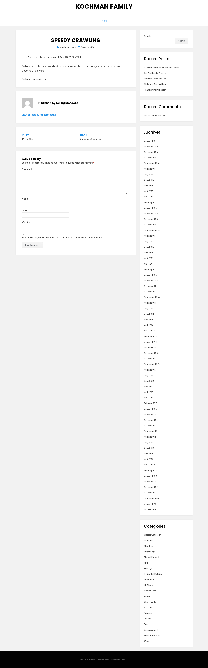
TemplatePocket (103, 660)
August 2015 (150, 236)
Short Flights (150, 602)
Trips (146, 625)
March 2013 (149, 398)
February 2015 (150, 270)
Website (26, 222)
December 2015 (151, 214)
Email (25, 211)
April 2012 (148, 460)
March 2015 (149, 264)
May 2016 (148, 186)
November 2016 (151, 152)
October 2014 (150, 292)
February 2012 (150, 471)
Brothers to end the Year (155, 79)
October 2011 (150, 493)
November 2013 (151, 353)
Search (147, 36)
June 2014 (149, 314)
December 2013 (151, 348)
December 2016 (151, 147)
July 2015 (148, 242)
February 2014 (150, 337)
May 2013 (148, 387)
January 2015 (150, 275)
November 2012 (151, 420)
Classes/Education (152, 535)
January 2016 (150, 208)
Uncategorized (151, 630)
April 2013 (148, 393)
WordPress (125, 660)
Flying (146, 563)
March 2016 (149, 197)
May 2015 (148, 253)
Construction (150, 541)
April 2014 (148, 326)
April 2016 (148, 192)
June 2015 (149, 247)
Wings (146, 641)
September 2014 (152, 298)
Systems (148, 608)
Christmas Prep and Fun (155, 85)
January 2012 (150, 476)
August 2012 (150, 437)
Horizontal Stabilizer (153, 574)
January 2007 (150, 504)
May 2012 (148, 454)
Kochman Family (104, 7)
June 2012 (149, 448)
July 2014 (148, 309)
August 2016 (150, 169)
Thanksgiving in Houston (155, 90)
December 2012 (151, 415)
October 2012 (150, 426)
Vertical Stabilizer (152, 636)
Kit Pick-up (149, 586)
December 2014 (151, 281)
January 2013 (150, 409)
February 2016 (150, 203)
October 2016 (150, 158)
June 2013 (149, 381)
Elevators (148, 546)
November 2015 (151, 220)
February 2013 (150, 404)
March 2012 (149, 465)
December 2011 (151, 482)
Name (25, 199)
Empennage (149, 552)
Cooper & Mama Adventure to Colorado (161, 68)
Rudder (147, 597)
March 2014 (149, 331)
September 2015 (152, 231)
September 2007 (152, 499)
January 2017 (150, 141)
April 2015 (148, 259)
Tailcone (148, 613)
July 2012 (148, 443)
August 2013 (150, 370)
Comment (28, 169)
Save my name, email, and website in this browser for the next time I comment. (63, 238)
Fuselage (148, 569)
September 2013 (152, 365)
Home (104, 21)
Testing (147, 619)
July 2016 (148, 175)
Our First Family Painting (155, 74)
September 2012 (152, 432)
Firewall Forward (151, 558)
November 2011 (151, 488)
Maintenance (150, 591)
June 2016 (149, 180)
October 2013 (150, 359)
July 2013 (148, 376)
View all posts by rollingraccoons (39, 115)
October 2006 (150, 510)
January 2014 (150, 342)
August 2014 (150, 303)
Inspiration (149, 580)
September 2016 (152, 164)
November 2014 (151, 287)
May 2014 (148, 320)
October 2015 (150, 225)
